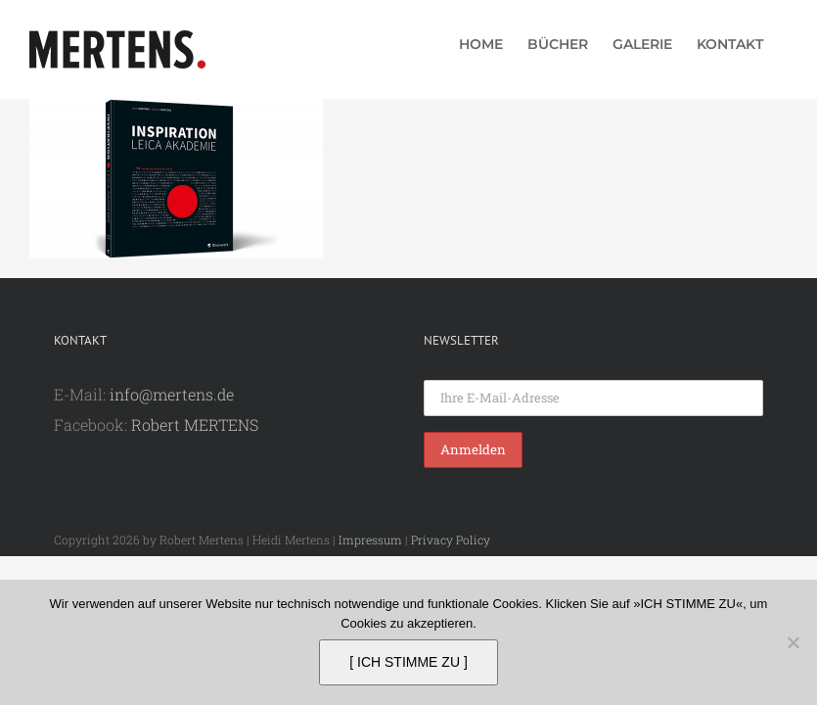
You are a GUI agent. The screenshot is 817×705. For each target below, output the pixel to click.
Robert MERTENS (194, 424)
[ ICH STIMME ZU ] (408, 662)
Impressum (370, 539)
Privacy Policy (450, 539)
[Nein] (792, 642)
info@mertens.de (172, 394)
